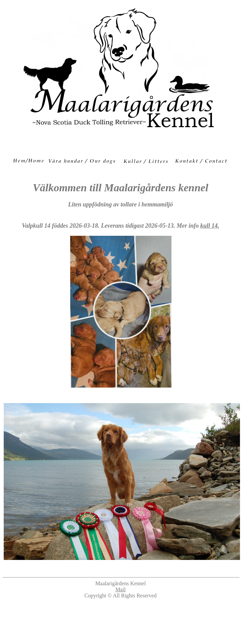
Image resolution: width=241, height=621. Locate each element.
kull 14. (209, 225)
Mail (120, 589)
